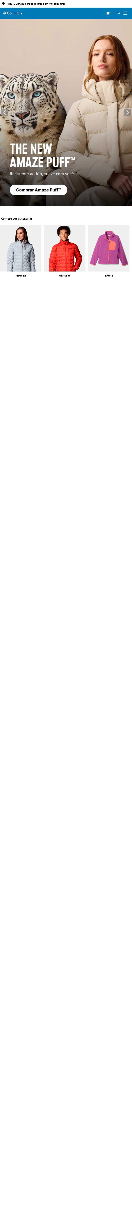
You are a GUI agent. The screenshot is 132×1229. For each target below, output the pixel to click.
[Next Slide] (127, 112)
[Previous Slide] (4, 112)
